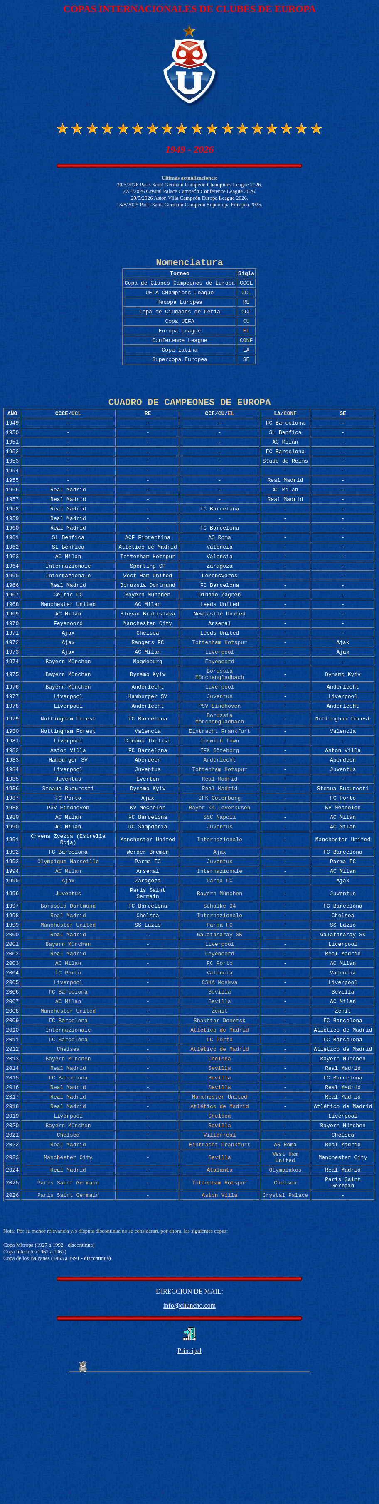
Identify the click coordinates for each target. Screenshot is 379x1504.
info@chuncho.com (189, 1430)
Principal (189, 1475)
